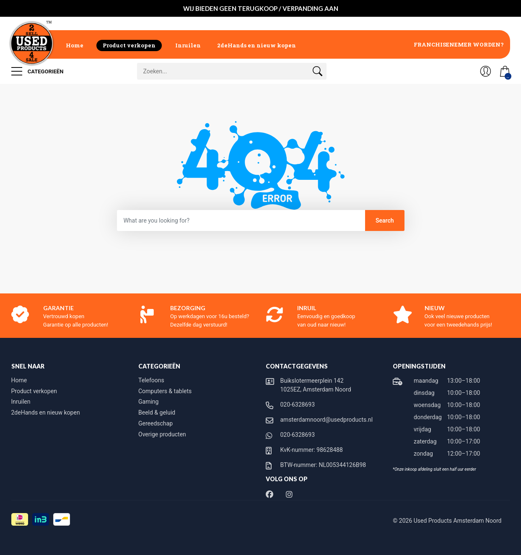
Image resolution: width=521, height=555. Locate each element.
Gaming (148, 401)
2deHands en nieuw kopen (256, 45)
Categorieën (37, 71)
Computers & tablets (165, 391)
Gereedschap (155, 423)
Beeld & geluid (156, 412)
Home (74, 45)
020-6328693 (297, 404)
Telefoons (151, 380)
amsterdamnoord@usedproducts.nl (326, 419)
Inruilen (188, 45)
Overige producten (162, 434)
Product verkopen (129, 45)
